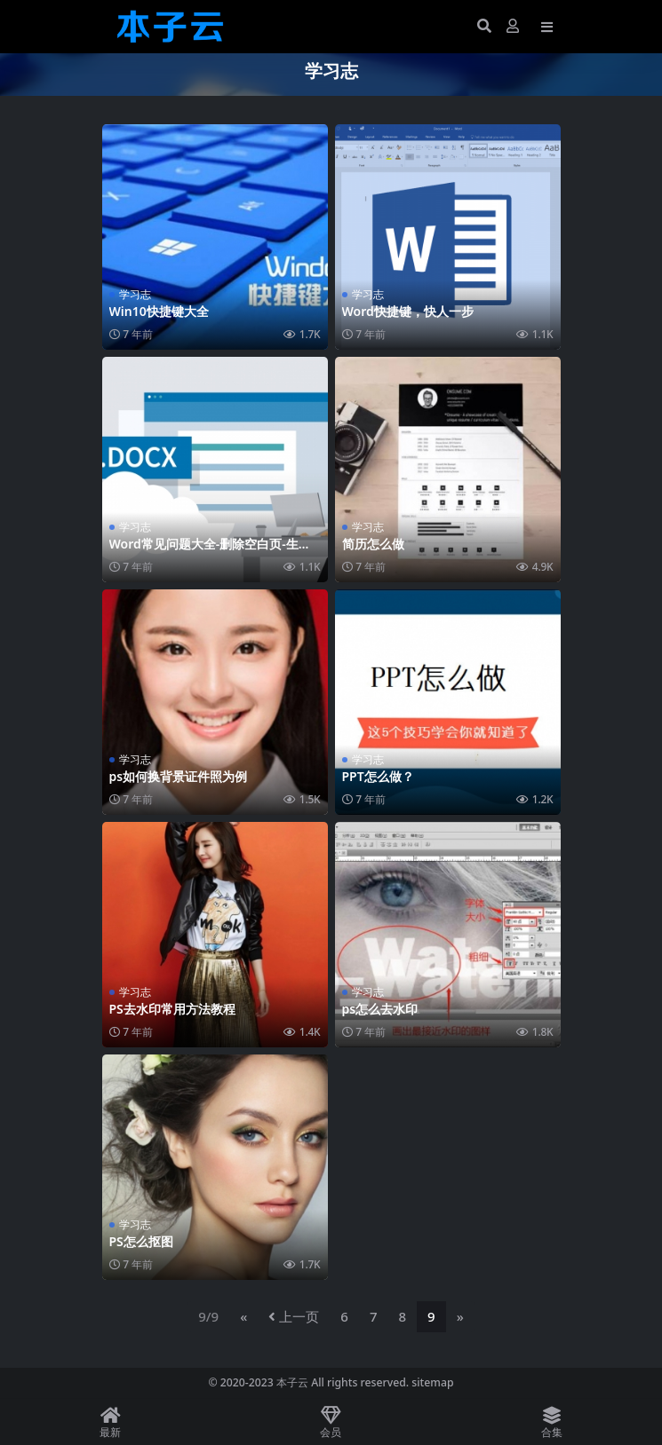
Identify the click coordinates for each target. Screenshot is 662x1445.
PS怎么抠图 (141, 1241)
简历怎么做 (373, 543)
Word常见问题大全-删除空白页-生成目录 (210, 551)
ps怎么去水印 (380, 1008)
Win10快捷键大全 (159, 311)
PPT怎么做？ (378, 776)
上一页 (293, 1316)
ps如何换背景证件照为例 (178, 776)
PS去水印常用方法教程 (172, 1008)
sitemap (432, 1382)
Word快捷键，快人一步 (408, 311)
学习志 (135, 294)
